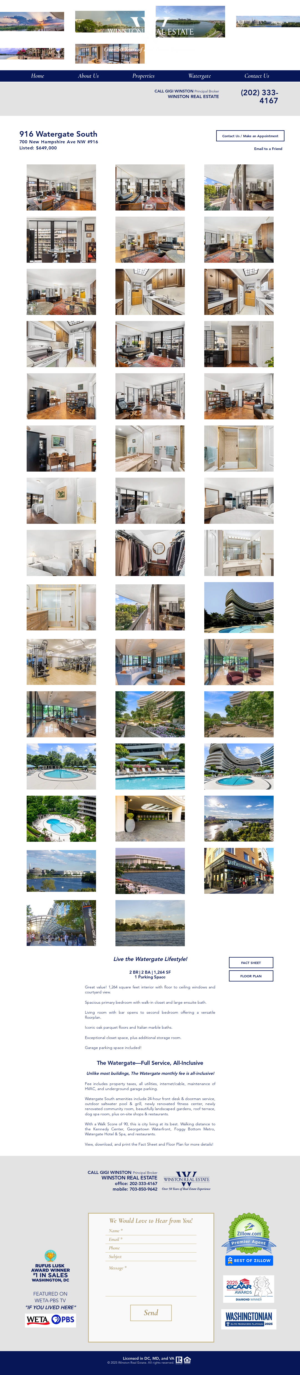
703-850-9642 (143, 1189)
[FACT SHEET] (251, 962)
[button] (200, 76)
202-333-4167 (143, 1183)
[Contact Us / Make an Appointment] (250, 135)
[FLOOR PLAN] (251, 975)
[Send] (151, 1313)
